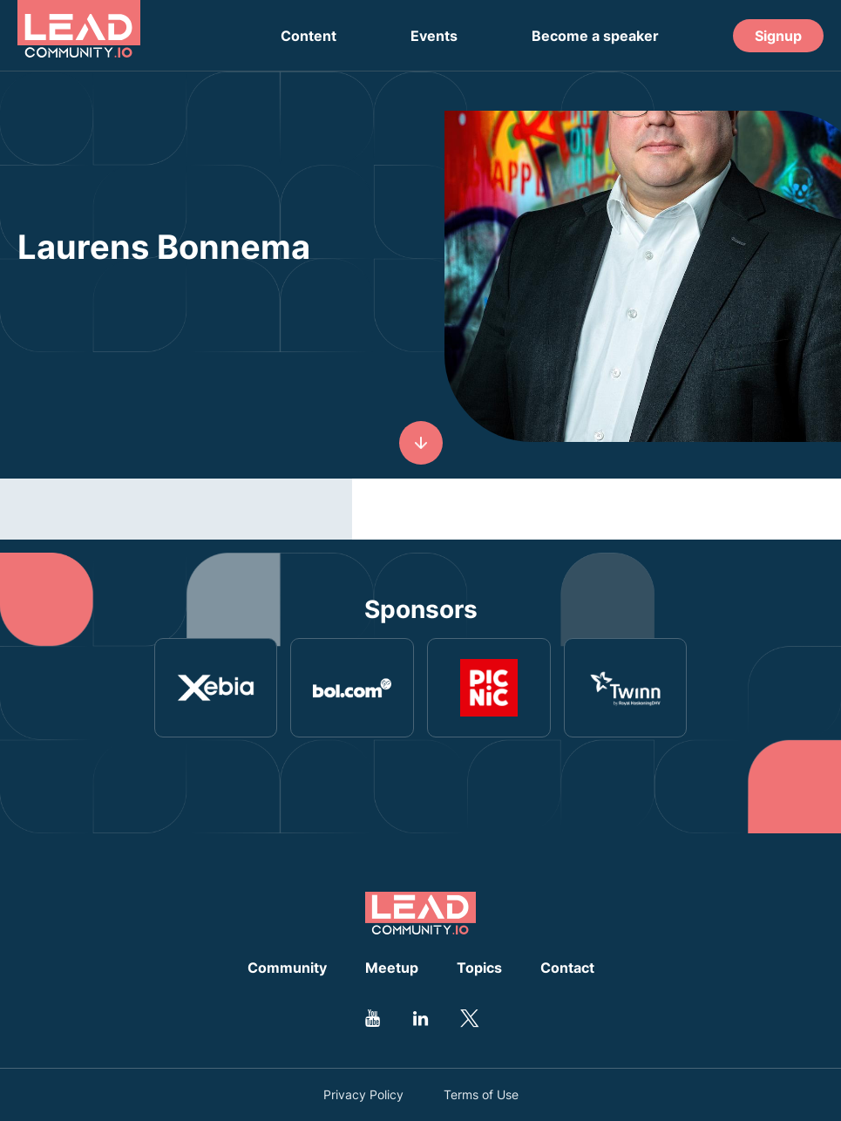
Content (308, 36)
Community (287, 967)
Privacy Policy (363, 1095)
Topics (479, 967)
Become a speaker (595, 36)
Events (434, 36)
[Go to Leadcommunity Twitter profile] (468, 1018)
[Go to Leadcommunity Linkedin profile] (421, 1018)
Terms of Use (481, 1095)
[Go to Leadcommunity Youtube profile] (373, 1018)
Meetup (391, 967)
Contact (567, 967)
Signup (778, 35)
